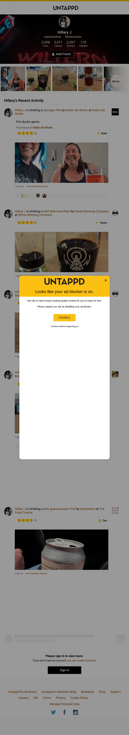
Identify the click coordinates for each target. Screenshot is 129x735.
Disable (64, 317)
